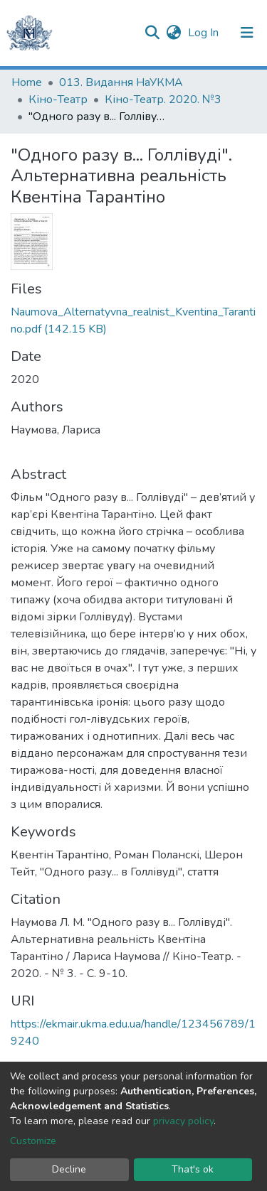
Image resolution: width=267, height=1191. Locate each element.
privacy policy (183, 1121)
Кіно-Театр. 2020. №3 (163, 99)
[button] (173, 32)
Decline (69, 1169)
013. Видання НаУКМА (121, 82)
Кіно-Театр (58, 99)
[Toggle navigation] (247, 32)
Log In (204, 33)
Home (26, 82)
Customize (33, 1141)
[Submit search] (152, 32)
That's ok (193, 1169)
